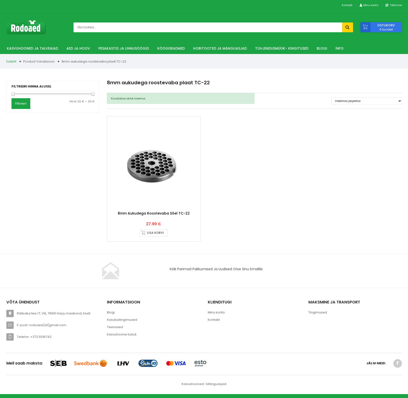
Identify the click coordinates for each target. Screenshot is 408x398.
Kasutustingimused (122, 319)
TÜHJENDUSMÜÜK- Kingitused (281, 48)
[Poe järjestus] (366, 101)
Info (339, 48)
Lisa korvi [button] (155, 233)
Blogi (322, 48)
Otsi (347, 27)
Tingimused (317, 312)
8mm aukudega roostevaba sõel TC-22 (154, 213)
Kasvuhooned (193, 384)
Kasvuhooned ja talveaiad (32, 48)
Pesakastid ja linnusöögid (123, 48)
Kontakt (347, 5)
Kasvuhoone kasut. (122, 334)
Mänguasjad (216, 384)
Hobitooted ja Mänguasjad (220, 48)
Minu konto (216, 312)
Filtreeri (21, 103)
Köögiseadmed (171, 48)
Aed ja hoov (78, 48)
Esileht (11, 61)
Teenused (115, 327)
